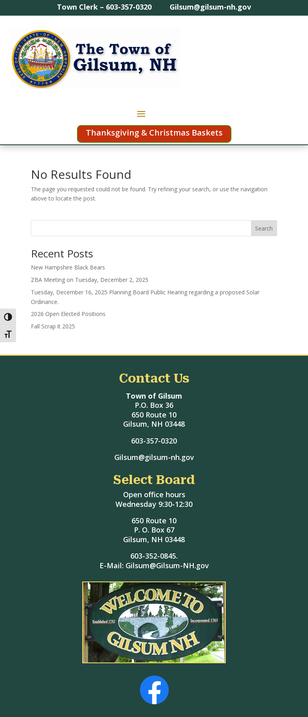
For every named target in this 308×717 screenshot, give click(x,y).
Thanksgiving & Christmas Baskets (154, 132)
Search (264, 228)
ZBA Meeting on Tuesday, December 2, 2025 (89, 280)
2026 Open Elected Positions (68, 314)
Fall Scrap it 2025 (53, 326)
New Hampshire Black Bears (68, 267)
